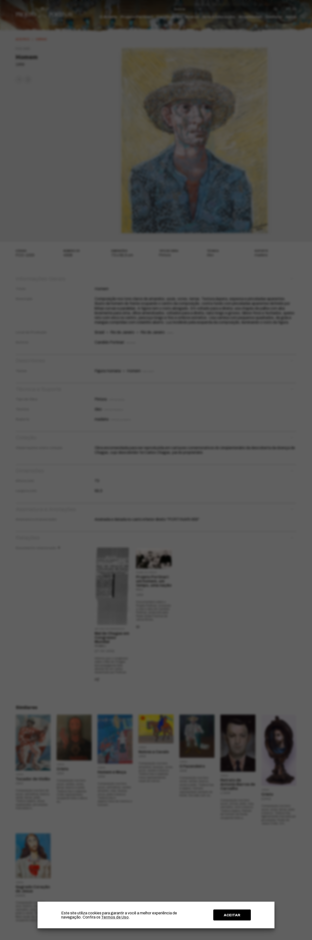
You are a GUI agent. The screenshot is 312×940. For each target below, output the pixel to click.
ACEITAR (232, 915)
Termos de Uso (115, 917)
